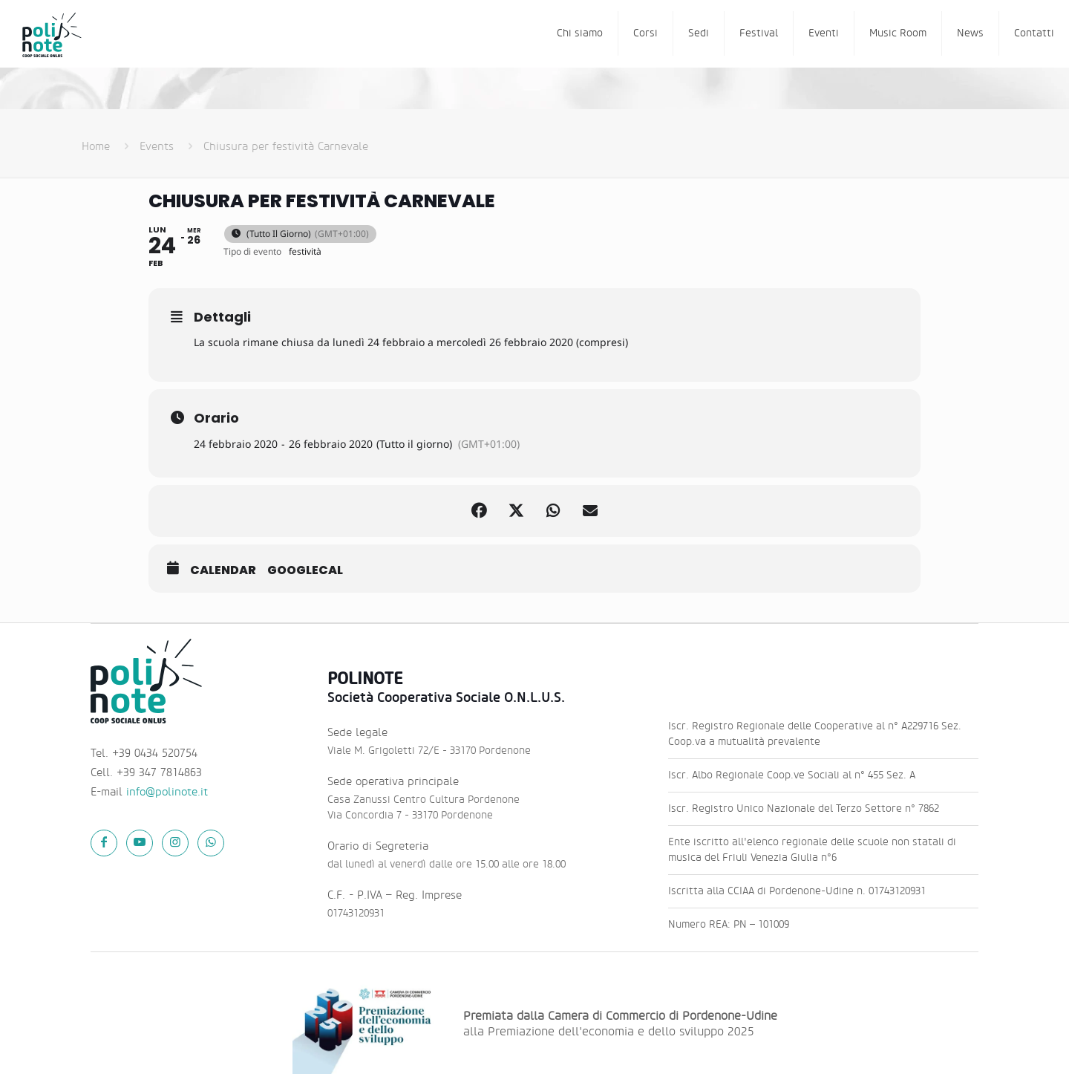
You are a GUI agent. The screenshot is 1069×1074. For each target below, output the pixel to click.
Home (96, 147)
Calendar (223, 570)
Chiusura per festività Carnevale (285, 147)
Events (157, 147)
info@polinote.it (167, 792)
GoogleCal (305, 570)
